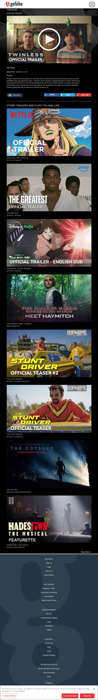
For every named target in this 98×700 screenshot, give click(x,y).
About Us (49, 571)
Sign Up (49, 563)
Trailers (49, 630)
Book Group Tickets (49, 600)
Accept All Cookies (70, 696)
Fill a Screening (49, 673)
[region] (49, 692)
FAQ (49, 647)
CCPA (49, 651)
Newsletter (49, 626)
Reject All (87, 696)
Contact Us (49, 643)
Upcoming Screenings (49, 592)
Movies (49, 614)
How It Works (49, 575)
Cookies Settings (49, 655)
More (49, 677)
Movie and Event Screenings (48, 669)
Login (49, 567)
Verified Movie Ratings (49, 618)
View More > (86, 552)
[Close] (94, 689)
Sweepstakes (49, 596)
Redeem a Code (49, 588)
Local (49, 622)
